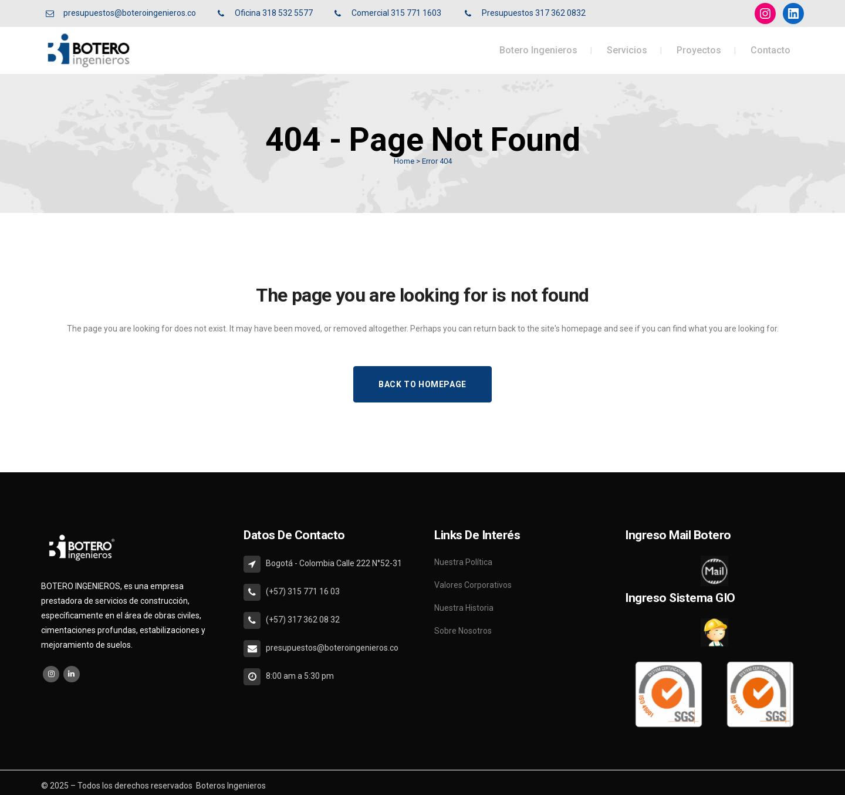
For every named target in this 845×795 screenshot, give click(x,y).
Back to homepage (422, 384)
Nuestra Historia (464, 608)
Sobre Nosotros (463, 630)
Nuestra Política (463, 562)
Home (404, 161)
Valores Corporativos (473, 585)
